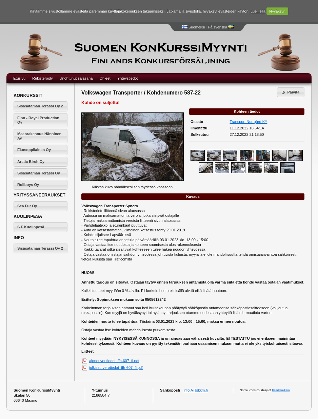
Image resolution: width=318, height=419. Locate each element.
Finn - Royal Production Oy (38, 120)
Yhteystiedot (127, 78)
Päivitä (289, 92)
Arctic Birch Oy (30, 162)
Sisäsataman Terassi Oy (38, 173)
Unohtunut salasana (76, 78)
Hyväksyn (277, 11)
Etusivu (19, 78)
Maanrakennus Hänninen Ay (39, 136)
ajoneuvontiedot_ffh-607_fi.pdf (114, 361)
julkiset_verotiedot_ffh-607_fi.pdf (116, 367)
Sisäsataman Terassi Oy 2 (40, 106)
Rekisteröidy (42, 78)
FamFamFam (281, 390)
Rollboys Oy (28, 185)
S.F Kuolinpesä (30, 227)
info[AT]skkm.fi (195, 390)
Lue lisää (258, 11)
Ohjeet (104, 78)
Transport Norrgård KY (248, 122)
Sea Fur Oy (27, 206)
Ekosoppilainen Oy (34, 150)
